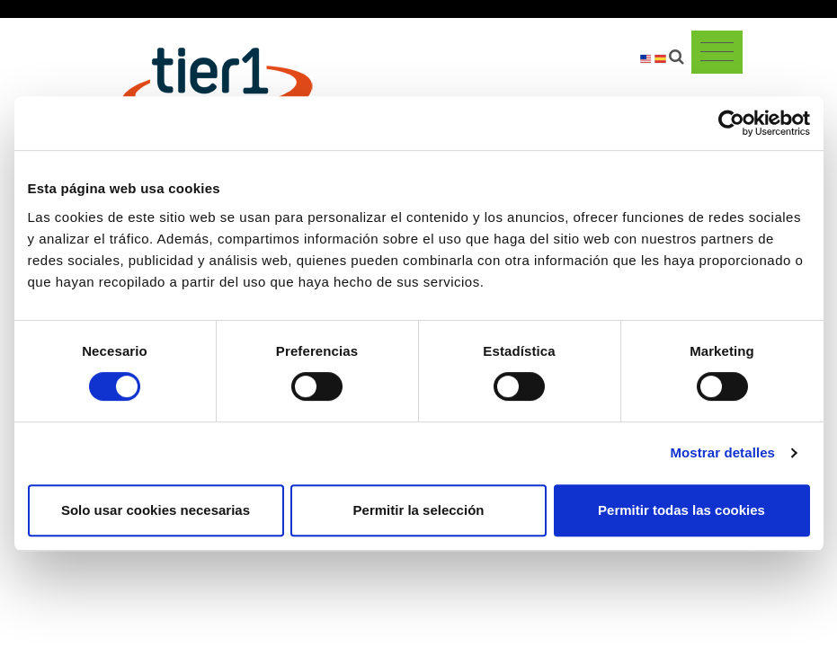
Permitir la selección (419, 510)
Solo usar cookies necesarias (155, 510)
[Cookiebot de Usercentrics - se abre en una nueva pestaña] (731, 123)
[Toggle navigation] (717, 52)
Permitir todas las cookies (681, 510)
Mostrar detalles (722, 452)
